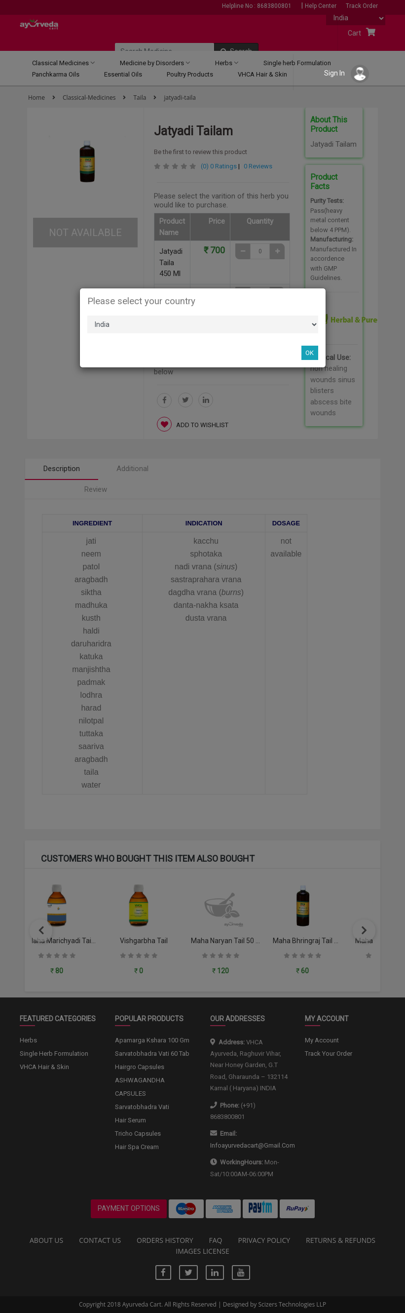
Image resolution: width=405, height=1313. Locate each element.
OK (309, 353)
